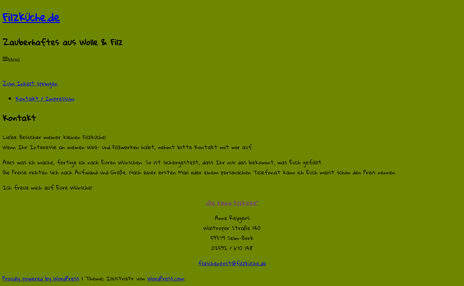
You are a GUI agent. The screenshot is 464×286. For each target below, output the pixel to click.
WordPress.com (165, 278)
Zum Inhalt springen (30, 83)
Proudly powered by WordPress (41, 278)
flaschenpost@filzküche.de (232, 263)
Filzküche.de (31, 17)
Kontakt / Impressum (45, 99)
